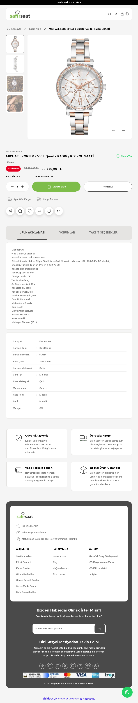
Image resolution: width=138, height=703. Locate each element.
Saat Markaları (24, 556)
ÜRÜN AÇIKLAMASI (32, 232)
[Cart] (124, 14)
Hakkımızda (59, 556)
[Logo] (20, 14)
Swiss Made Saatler (26, 586)
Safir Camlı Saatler (26, 592)
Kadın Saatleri (23, 568)
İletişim (92, 574)
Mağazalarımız (60, 568)
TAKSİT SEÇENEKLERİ (103, 232)
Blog (54, 562)
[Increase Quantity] (24, 187)
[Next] (123, 130)
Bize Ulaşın (58, 574)
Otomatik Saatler (25, 574)
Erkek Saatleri (23, 562)
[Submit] (100, 629)
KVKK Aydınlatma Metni (101, 562)
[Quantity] (17, 187)
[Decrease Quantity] (10, 187)
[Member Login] (116, 14)
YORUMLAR (67, 232)
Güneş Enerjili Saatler (27, 580)
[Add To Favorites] (29, 211)
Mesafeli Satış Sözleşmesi (103, 556)
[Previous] (112, 130)
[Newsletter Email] (69, 629)
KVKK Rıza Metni (98, 568)
